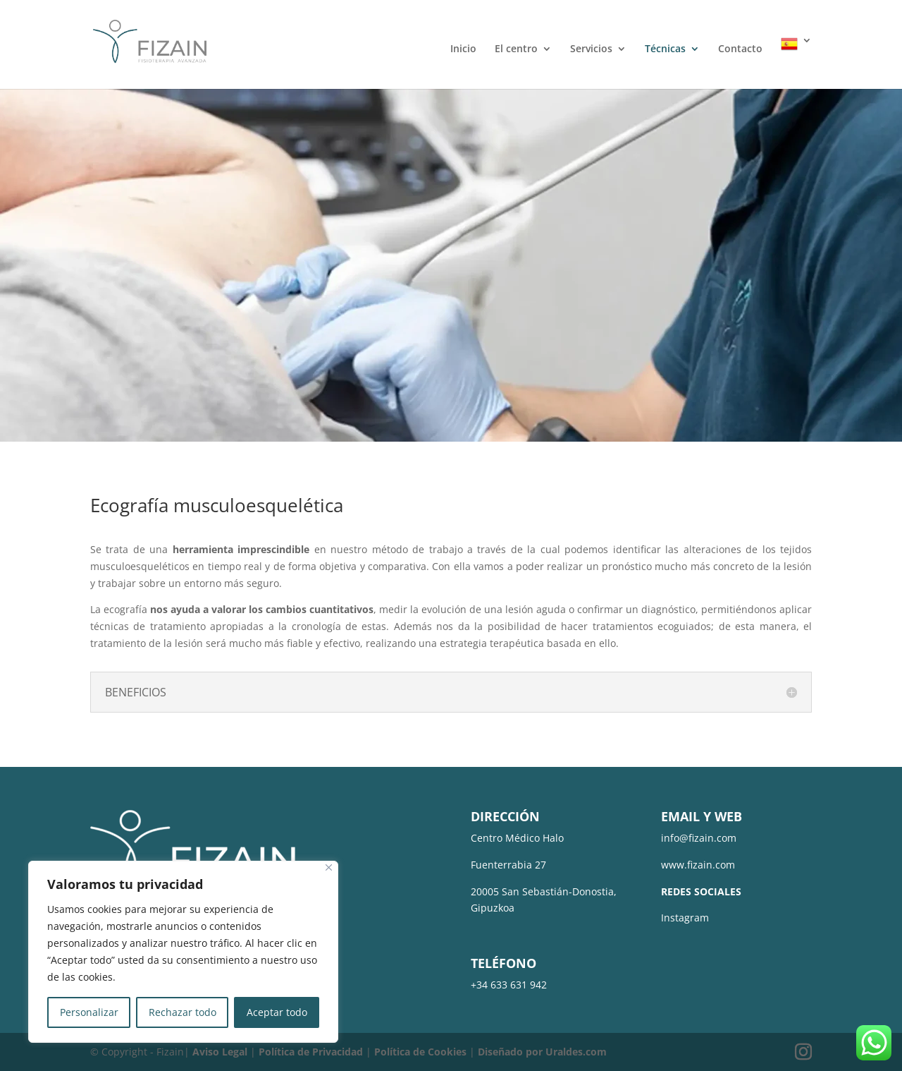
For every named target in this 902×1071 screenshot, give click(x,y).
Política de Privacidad (311, 1051)
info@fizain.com (698, 838)
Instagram (685, 917)
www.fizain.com (698, 864)
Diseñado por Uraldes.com (542, 1051)
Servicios (591, 49)
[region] (183, 952)
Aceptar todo (277, 1012)
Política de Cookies (420, 1051)
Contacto (740, 49)
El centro (516, 49)
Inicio (463, 49)
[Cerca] (329, 867)
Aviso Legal (219, 1051)
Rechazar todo (182, 1012)
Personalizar (89, 1012)
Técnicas (665, 49)
